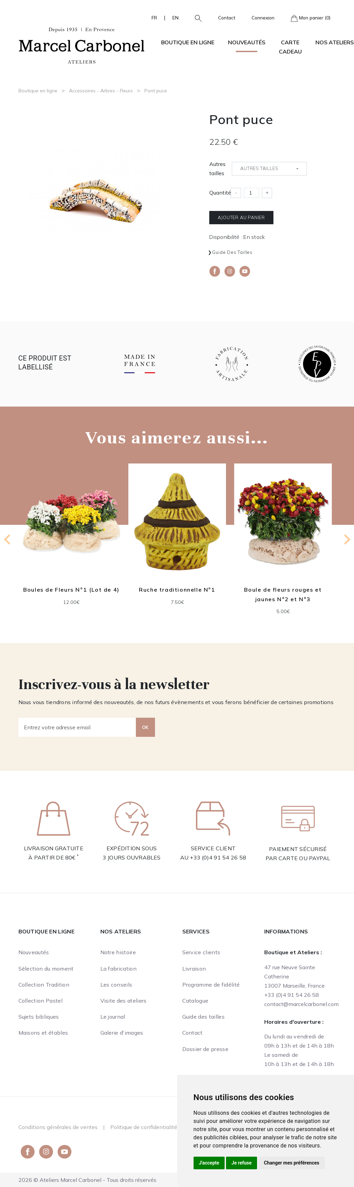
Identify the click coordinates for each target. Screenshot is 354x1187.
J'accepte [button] (209, 1163)
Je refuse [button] (241, 1163)
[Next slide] (346, 539)
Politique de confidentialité (143, 1127)
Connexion (263, 17)
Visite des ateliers (123, 1000)
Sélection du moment (46, 968)
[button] (195, 18)
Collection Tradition (43, 984)
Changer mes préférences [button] (291, 1163)
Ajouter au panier (241, 217)
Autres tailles (217, 169)
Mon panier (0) (310, 18)
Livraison (194, 968)
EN (175, 17)
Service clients (201, 952)
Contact (226, 17)
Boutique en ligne (37, 91)
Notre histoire (118, 952)
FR (154, 17)
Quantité (220, 192)
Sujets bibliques (38, 1016)
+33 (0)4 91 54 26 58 (218, 857)
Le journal (112, 1016)
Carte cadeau (290, 47)
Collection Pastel (40, 1000)
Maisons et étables (43, 1032)
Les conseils (116, 984)
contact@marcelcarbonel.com (301, 1004)
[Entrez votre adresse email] (77, 727)
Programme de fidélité (211, 984)
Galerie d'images (121, 1032)
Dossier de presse (205, 1049)
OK (145, 727)
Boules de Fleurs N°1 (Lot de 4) (71, 589)
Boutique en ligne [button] (187, 42)
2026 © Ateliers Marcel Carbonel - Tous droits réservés (87, 1179)
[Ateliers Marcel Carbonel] (81, 44)
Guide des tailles (232, 252)
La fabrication (118, 968)
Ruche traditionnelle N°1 (177, 589)
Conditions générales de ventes (58, 1127)
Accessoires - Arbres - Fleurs (101, 91)
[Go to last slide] (7, 539)
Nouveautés (246, 42)
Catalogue (195, 1000)
